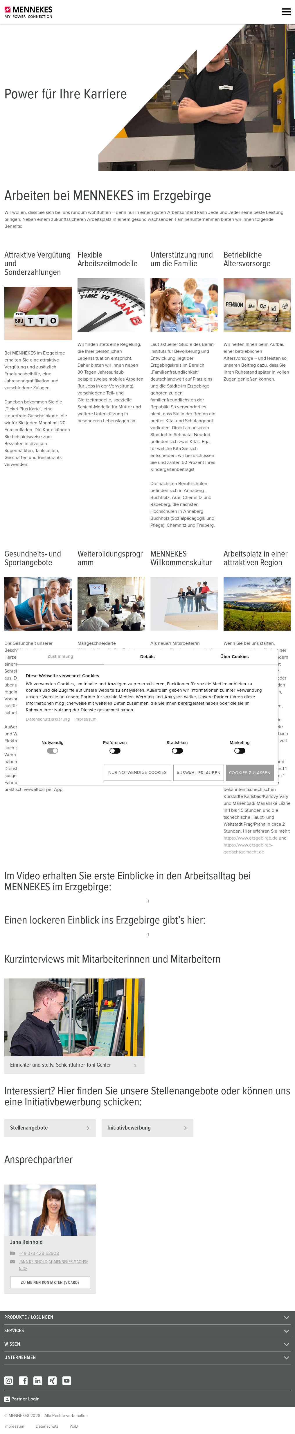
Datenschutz (47, 1426)
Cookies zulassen (250, 773)
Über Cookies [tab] (234, 656)
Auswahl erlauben (198, 773)
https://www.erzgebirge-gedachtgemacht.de (248, 848)
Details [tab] (147, 656)
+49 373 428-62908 (39, 1253)
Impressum (85, 719)
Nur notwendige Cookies (137, 772)
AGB (74, 1426)
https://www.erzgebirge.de (251, 838)
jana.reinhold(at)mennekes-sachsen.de (53, 1265)
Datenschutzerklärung (48, 719)
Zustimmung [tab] (60, 656)
